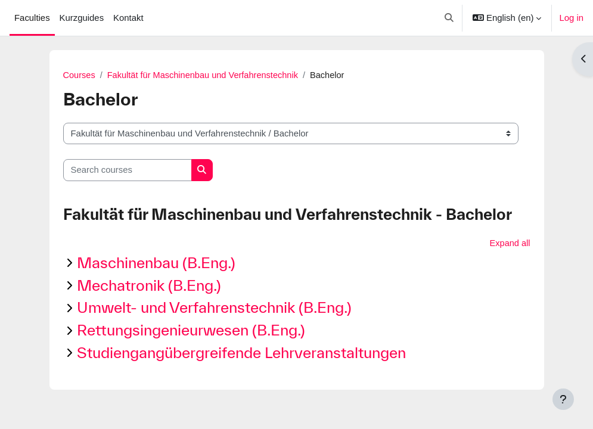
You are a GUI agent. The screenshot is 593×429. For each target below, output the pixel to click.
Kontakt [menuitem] (128, 18)
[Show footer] (563, 399)
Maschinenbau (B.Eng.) (156, 263)
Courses (79, 75)
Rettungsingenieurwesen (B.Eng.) (191, 330)
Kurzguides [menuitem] (82, 18)
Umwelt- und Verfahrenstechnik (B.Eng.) (214, 307)
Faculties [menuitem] (32, 18)
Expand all (509, 243)
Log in (571, 18)
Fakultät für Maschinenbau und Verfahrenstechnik (205, 75)
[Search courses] (127, 170)
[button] (449, 18)
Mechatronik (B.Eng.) (149, 285)
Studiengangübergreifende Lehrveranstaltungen (241, 353)
